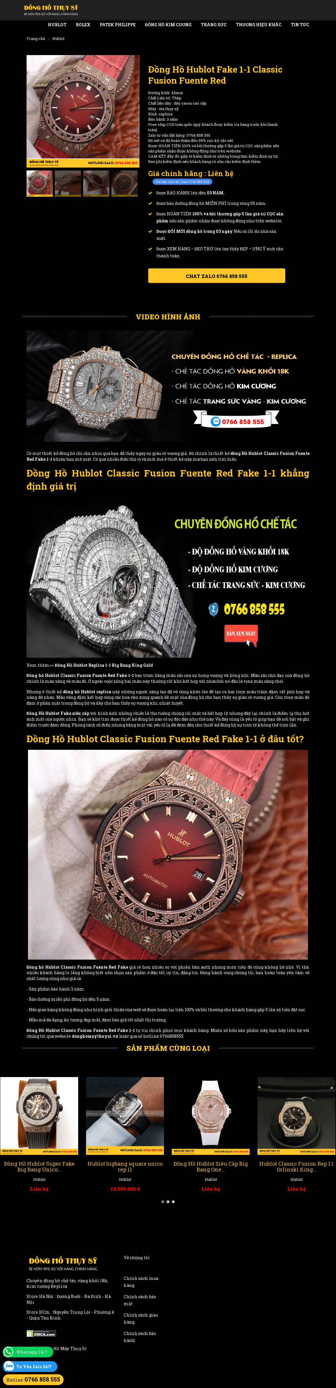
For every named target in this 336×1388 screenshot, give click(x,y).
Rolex (83, 24)
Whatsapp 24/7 (32, 1352)
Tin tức (300, 24)
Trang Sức (214, 24)
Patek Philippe (118, 24)
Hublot (57, 24)
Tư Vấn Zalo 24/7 (34, 1366)
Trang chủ (36, 38)
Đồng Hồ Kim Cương (168, 24)
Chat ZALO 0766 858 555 (216, 276)
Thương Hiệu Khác (258, 24)
